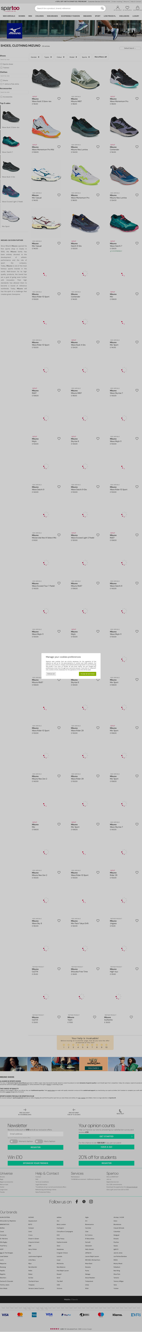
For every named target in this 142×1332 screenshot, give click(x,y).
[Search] (102, 8)
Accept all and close (88, 674)
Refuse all (50, 674)
